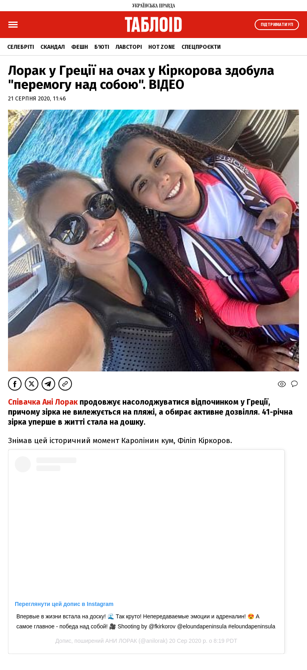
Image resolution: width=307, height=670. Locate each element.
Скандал (52, 47)
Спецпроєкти (201, 47)
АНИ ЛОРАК (121, 641)
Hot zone (161, 47)
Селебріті (20, 47)
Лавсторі (129, 47)
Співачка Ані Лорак (44, 402)
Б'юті (101, 47)
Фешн (79, 47)
